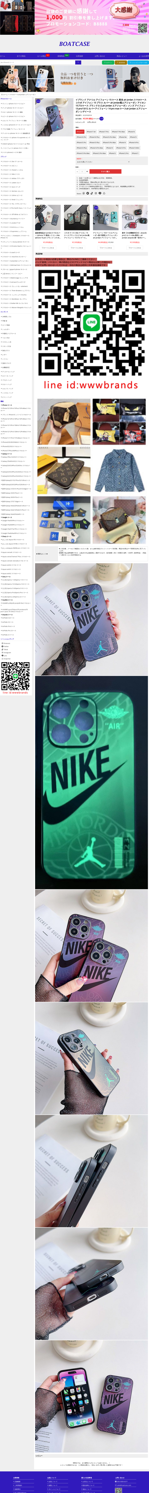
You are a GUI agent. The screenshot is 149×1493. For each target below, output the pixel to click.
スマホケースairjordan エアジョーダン (22, 95)
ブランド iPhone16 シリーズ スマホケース (16, 415)
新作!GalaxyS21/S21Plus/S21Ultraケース (16, 480)
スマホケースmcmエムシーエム (13, 227)
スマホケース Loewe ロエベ (11, 183)
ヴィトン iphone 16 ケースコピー (13, 104)
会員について (53, 1482)
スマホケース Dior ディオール (12, 161)
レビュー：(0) (80, 122)
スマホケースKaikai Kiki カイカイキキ (15, 303)
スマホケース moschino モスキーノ (14, 257)
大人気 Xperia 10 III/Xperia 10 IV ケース (15, 584)
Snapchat (6, 659)
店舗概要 (17, 1482)
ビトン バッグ (7, 397)
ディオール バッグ (8, 372)
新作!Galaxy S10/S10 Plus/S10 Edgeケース (16, 489)
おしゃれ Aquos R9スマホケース (13, 540)
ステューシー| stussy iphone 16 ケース (15, 242)
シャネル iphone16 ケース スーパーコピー (16, 125)
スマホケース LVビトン (10, 166)
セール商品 (41, 56)
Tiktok (5, 649)
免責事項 (17, 1489)
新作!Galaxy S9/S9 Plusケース (12, 493)
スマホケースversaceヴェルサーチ (14, 282)
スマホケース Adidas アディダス (13, 178)
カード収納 (6, 325)
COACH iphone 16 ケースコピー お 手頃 (16, 144)
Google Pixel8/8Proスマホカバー (13, 525)
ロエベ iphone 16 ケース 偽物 (12, 112)
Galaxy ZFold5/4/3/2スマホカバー (13, 461)
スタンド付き (6, 346)
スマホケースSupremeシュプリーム (14, 231)
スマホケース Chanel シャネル (12, 170)
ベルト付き (6, 338)
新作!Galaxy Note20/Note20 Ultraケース (16, 506)
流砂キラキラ (6, 363)
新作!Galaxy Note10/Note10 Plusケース (15, 510)
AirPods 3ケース (7, 622)
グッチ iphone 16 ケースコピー (13, 108)
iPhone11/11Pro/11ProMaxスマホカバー (16, 438)
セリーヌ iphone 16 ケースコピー (13, 116)
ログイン (109, 63)
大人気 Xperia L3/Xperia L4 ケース (14, 597)
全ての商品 (21, 56)
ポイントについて (54, 1489)
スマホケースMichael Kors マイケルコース (16, 265)
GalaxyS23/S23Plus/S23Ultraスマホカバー (16, 472)
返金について (87, 1489)
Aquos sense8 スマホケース (11, 552)
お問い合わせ (100, 56)
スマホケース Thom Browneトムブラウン (16, 291)
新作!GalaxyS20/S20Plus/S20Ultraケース (16, 485)
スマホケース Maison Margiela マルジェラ (16, 307)
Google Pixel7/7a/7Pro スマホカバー (14, 529)
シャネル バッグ (7, 393)
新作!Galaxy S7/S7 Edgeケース (12, 501)
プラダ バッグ (7, 380)
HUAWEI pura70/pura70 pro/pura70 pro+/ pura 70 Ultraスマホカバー (14, 610)
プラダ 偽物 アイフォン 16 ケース (13, 129)
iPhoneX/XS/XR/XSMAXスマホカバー (14, 442)
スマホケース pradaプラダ (11, 223)
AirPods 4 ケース (8, 635)
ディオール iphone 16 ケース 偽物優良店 (16, 133)
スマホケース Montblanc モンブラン (14, 299)
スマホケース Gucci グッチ (11, 187)
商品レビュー (122, 56)
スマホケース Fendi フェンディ (12, 200)
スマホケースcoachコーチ (11, 252)
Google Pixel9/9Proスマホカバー (13, 521)
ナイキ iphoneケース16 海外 (12, 152)
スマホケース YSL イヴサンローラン (14, 204)
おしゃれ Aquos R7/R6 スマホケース (14, 544)
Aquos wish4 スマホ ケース (11, 565)
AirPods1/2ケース (8, 618)
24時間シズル (6, 317)
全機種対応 (6, 367)
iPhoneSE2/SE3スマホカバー (12, 446)
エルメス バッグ (7, 389)
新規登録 (122, 63)
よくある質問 (144, 56)
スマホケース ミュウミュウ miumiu (14, 295)
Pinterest (6, 643)
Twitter (5, 646)
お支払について (88, 1482)
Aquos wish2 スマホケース (11, 573)
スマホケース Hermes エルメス (13, 191)
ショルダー (6, 329)
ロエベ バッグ (7, 384)
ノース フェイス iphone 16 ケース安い (15, 148)
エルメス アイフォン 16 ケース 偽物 (14, 121)
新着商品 (61, 56)
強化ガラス (6, 350)
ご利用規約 (18, 1485)
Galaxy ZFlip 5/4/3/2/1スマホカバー (14, 457)
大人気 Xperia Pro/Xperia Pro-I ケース (15, 593)
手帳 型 (4, 321)
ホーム (2, 56)
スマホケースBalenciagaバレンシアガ (15, 278)
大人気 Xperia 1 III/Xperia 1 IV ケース (15, 580)
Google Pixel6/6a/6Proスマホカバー (14, 533)
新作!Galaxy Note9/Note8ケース (13, 514)
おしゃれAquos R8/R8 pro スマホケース (15, 548)
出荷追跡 (79, 56)
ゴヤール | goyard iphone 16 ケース (14, 269)
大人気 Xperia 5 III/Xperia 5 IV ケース (15, 588)
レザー (4, 355)
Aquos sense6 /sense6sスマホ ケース (15, 561)
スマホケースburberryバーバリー (13, 219)
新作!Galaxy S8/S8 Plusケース (12, 497)
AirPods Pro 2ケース (9, 631)
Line (4, 656)
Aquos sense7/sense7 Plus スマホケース (16, 557)
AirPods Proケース (8, 626)
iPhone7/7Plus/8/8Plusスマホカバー (14, 451)
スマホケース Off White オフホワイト (15, 214)
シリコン (5, 359)
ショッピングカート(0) (139, 63)
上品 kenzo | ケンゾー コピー (12, 274)
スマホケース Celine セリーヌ (12, 195)
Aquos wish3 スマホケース (11, 569)
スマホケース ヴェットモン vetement (15, 286)
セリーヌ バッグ (7, 376)
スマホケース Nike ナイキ (11, 174)
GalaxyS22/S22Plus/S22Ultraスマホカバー (16, 476)
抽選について (53, 1485)
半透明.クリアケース (9, 334)
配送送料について (89, 1485)
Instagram (6, 653)
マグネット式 (6, 342)
